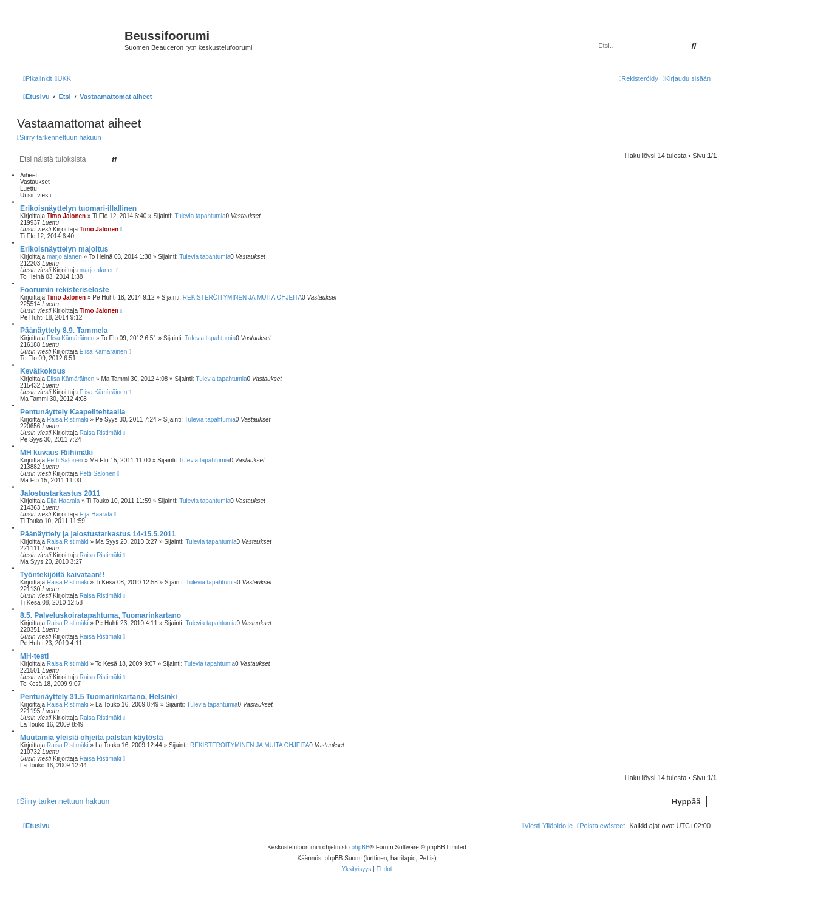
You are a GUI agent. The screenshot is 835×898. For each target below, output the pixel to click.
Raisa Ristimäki (68, 419)
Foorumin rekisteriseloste (64, 290)
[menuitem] (63, 78)
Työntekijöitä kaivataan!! (62, 575)
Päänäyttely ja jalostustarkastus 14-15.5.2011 (98, 534)
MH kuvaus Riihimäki (56, 452)
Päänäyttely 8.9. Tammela (64, 330)
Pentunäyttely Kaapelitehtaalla (72, 412)
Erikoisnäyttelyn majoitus (64, 249)
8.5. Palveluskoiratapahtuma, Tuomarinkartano (100, 615)
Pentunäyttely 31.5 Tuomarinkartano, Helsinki (98, 697)
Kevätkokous (43, 371)
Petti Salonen (65, 460)
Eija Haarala (63, 501)
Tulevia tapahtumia (199, 216)
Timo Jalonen (66, 216)
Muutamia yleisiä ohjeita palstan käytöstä (91, 737)
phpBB (361, 847)
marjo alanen (64, 256)
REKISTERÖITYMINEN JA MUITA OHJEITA (242, 297)
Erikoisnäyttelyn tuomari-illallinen (78, 208)
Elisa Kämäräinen (70, 338)
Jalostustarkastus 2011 (60, 493)
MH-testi (34, 656)
